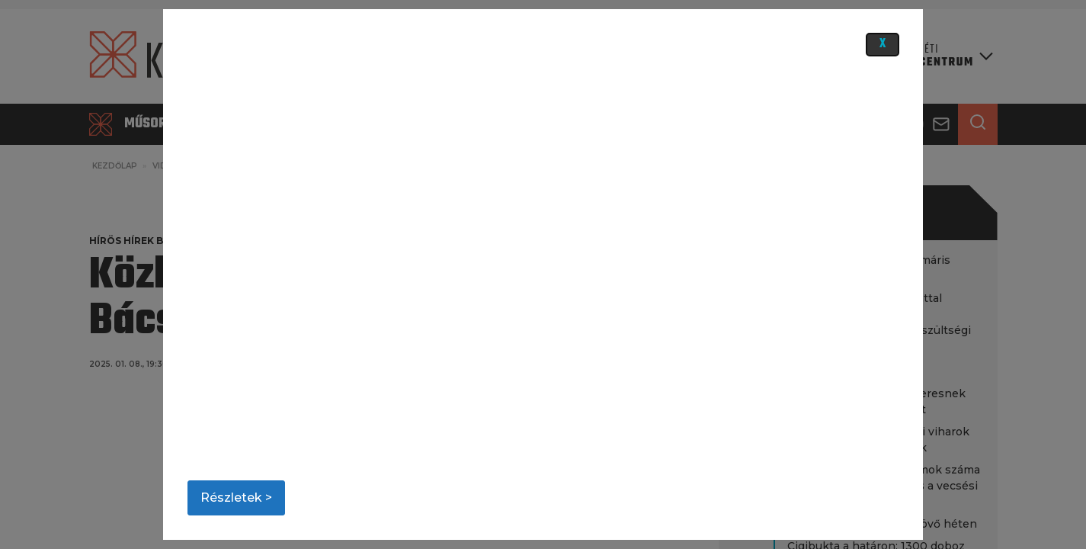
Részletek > (236, 497)
